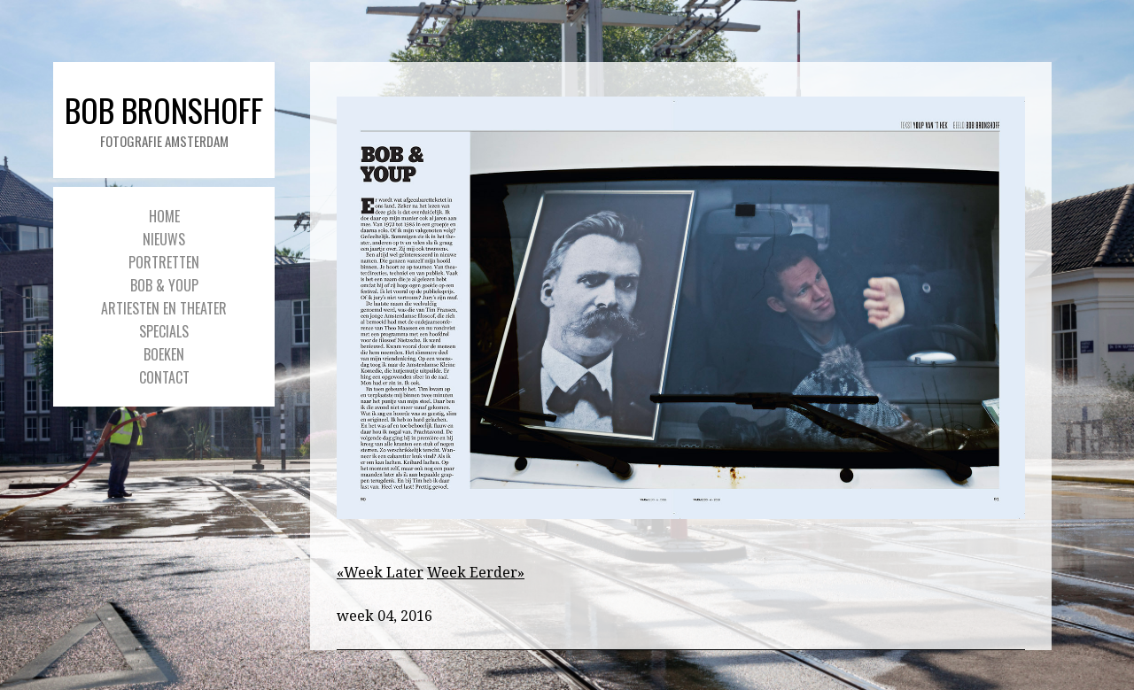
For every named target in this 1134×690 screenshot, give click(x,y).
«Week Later (380, 572)
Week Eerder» (475, 572)
